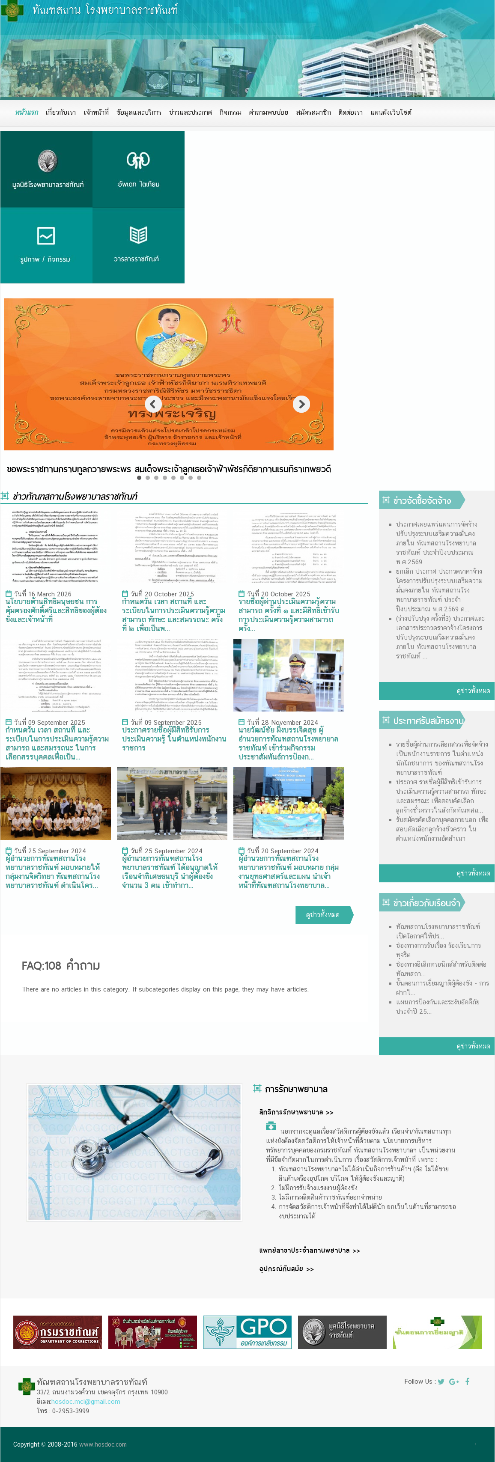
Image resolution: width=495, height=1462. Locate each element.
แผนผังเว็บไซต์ (391, 112)
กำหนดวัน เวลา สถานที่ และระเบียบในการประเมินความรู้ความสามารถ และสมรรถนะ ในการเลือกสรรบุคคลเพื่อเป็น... (57, 743)
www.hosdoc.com (103, 1444)
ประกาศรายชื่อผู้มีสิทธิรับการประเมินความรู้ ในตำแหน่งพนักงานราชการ (174, 738)
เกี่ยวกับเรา (60, 112)
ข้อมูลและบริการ (138, 112)
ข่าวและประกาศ (190, 112)
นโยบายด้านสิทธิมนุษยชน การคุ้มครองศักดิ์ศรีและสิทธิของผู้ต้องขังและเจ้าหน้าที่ (56, 610)
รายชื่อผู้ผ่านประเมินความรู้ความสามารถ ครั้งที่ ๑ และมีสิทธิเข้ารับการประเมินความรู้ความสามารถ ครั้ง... (289, 615)
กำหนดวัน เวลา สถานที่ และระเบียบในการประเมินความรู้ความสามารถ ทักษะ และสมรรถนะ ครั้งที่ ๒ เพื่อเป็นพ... (173, 615)
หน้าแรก (26, 112)
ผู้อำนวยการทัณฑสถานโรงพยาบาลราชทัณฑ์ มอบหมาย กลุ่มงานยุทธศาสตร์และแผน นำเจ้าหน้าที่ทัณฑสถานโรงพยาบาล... (289, 872)
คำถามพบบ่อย (268, 112)
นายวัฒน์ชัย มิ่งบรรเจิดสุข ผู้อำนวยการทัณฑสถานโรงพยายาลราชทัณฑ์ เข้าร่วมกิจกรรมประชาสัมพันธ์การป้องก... (288, 743)
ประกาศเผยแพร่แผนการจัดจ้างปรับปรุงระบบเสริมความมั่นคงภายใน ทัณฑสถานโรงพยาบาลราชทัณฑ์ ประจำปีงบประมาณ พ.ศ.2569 (436, 543)
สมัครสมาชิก (313, 112)
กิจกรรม (231, 112)
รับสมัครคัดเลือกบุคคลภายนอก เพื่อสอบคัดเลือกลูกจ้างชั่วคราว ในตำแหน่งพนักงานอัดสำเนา (442, 829)
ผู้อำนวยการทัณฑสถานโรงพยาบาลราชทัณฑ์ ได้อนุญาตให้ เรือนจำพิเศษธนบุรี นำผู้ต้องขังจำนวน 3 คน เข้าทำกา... (170, 872)
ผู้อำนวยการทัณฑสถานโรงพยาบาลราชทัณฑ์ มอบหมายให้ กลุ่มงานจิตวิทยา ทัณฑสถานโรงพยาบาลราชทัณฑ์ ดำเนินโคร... (53, 872)
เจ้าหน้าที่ (96, 112)
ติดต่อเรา (351, 112)
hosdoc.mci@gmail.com (85, 1401)
